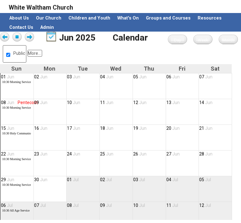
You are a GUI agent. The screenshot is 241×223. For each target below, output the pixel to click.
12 (140, 102)
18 (106, 128)
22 (7, 153)
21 (206, 128)
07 (206, 76)
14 (206, 102)
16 (40, 128)
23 (40, 153)
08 (7, 102)
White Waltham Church (41, 7)
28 (206, 153)
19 (140, 128)
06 (173, 76)
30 (40, 179)
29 (7, 179)
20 (173, 128)
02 (40, 76)
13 (173, 102)
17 (73, 128)
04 (106, 76)
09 (40, 102)
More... (34, 53)
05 (140, 76)
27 (173, 153)
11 (106, 102)
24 (73, 153)
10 (73, 102)
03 (73, 76)
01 (7, 76)
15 (7, 128)
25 (106, 153)
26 (140, 153)
